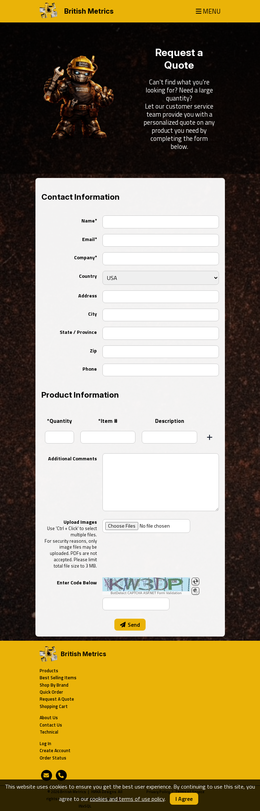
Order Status (53, 758)
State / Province (78, 332)
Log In (45, 743)
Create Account (55, 750)
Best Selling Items (58, 677)
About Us (49, 717)
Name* (89, 221)
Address (87, 296)
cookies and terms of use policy (127, 799)
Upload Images (71, 543)
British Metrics (89, 11)
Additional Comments (72, 458)
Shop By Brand (54, 685)
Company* (85, 257)
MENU (208, 11)
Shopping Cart (54, 706)
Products (49, 670)
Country (88, 276)
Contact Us (51, 725)
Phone (89, 369)
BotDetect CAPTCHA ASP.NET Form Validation (146, 593)
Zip (93, 351)
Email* (89, 239)
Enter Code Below (77, 582)
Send (130, 624)
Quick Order (51, 692)
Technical (49, 732)
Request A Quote (57, 699)
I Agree (184, 799)
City (92, 314)
